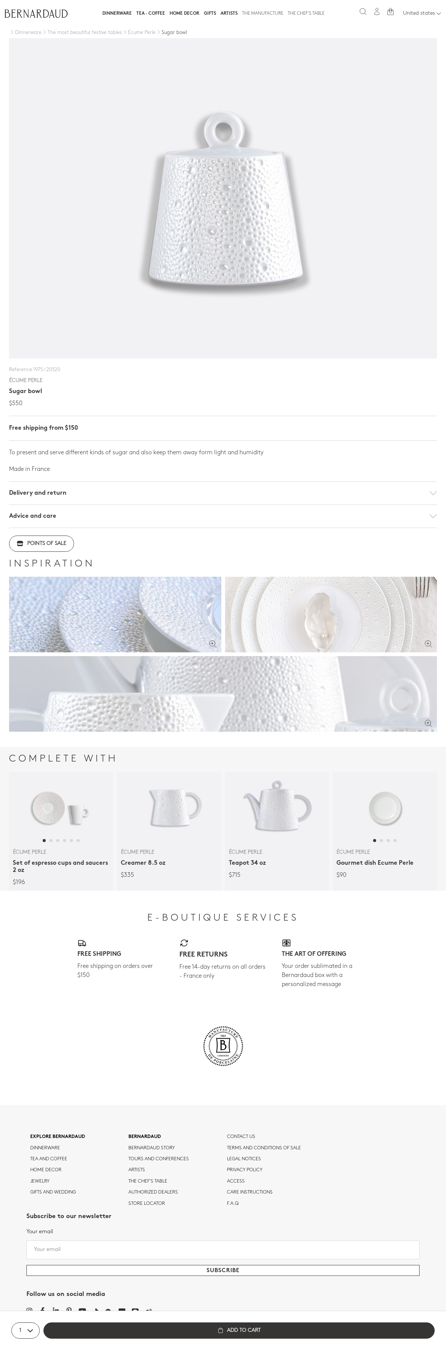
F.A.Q (233, 1203)
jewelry (39, 1181)
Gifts (210, 13)
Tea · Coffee (150, 13)
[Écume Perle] (139, 33)
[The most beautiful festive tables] (82, 33)
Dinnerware (117, 13)
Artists (229, 13)
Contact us (241, 1137)
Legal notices (244, 1159)
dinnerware (45, 1148)
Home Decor (184, 13)
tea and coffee (48, 1159)
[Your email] (223, 1249)
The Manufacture (262, 13)
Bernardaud (144, 1137)
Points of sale (41, 544)
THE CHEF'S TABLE (147, 1181)
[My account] (377, 11)
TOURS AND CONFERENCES (158, 1159)
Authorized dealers (153, 1192)
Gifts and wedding (53, 1192)
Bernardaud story (151, 1148)
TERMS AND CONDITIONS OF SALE (264, 1148)
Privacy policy (244, 1170)
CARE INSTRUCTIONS (250, 1192)
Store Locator (146, 1203)
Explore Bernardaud (57, 1137)
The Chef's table (306, 13)
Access (236, 1181)
